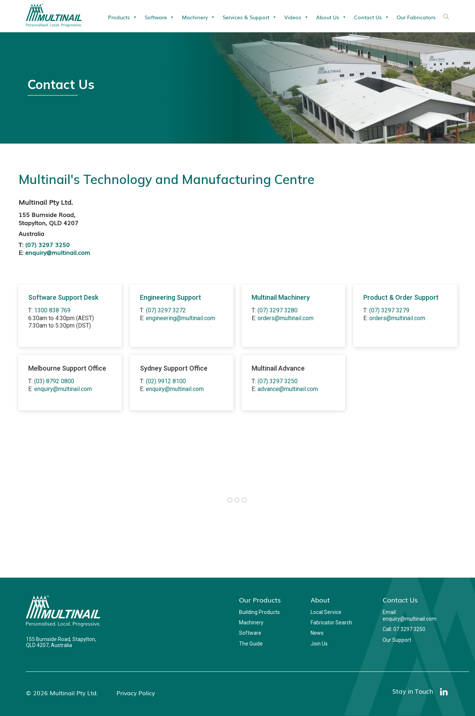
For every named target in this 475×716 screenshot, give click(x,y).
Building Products (259, 612)
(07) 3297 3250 (47, 244)
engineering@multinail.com (180, 318)
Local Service (326, 612)
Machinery (198, 17)
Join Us (319, 644)
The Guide (251, 644)
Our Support (397, 640)
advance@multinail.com (288, 389)
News (317, 633)
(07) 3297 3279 (389, 310)
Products (122, 17)
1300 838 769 (52, 310)
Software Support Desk (63, 297)
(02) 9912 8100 (166, 381)
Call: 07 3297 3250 (404, 629)
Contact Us (371, 17)
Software (159, 17)
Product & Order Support (401, 297)
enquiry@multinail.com (57, 252)
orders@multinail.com (286, 318)
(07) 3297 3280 (278, 310)
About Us (331, 17)
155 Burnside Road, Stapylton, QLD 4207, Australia (61, 642)
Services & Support (250, 17)
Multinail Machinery (281, 297)
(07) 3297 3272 (166, 310)
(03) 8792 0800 (54, 381)
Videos (296, 17)
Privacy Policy (136, 692)
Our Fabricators (416, 17)
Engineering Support (170, 297)
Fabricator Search (331, 622)
